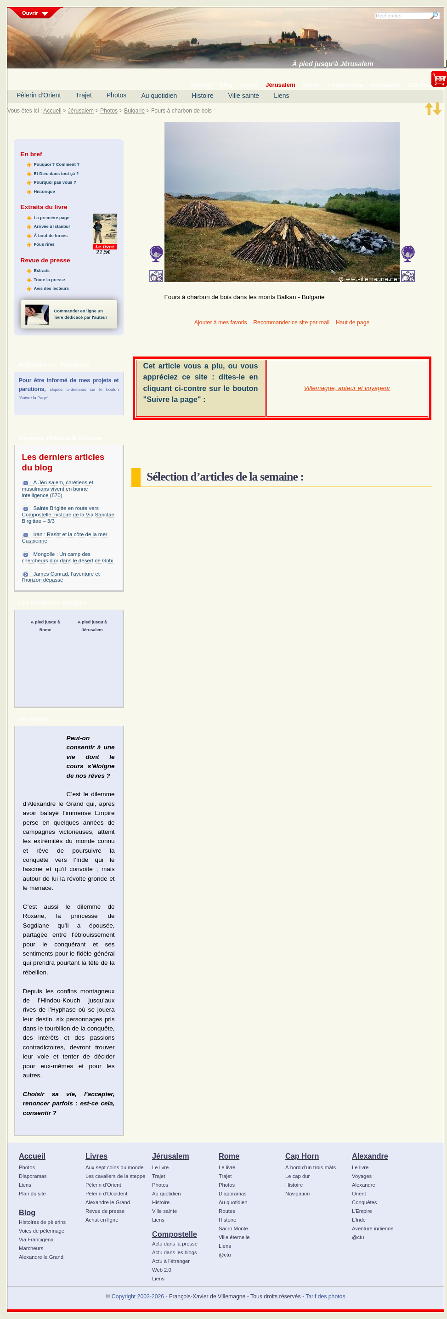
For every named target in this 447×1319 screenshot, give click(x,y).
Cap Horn (302, 1156)
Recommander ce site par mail (291, 322)
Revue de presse (104, 1211)
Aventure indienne (373, 1228)
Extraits (42, 270)
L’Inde (359, 1220)
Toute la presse (49, 279)
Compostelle (174, 1234)
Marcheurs (31, 1248)
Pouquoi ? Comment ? (57, 164)
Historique (44, 191)
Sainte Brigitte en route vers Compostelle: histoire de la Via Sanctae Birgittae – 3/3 (68, 514)
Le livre (160, 1167)
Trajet (84, 95)
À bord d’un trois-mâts (310, 1167)
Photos (117, 95)
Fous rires (44, 244)
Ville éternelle (234, 1237)
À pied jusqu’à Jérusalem (332, 64)
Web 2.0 (161, 1270)
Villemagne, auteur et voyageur (347, 388)
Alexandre (370, 1156)
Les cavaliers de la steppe (115, 1176)
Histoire (202, 95)
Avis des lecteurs (51, 288)
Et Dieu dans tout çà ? (56, 173)
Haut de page (352, 322)
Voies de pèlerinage (41, 1231)
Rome (229, 1156)
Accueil (52, 111)
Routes (227, 1211)
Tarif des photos (325, 1296)
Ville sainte (243, 95)
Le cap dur (297, 1176)
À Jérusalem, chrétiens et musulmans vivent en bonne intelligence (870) (57, 489)
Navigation (297, 1193)
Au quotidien (159, 95)
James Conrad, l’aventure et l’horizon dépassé (61, 577)
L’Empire (362, 1211)
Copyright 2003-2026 (138, 1296)
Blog (27, 1212)
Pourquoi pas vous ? (55, 182)
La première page (51, 217)
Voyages (362, 1176)
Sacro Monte (233, 1228)
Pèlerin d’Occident (106, 1193)
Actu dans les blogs (174, 1252)
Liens (281, 95)
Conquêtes (364, 1202)
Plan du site (32, 1193)
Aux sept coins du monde (114, 1167)
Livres (96, 1156)
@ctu (225, 1254)
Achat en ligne (101, 1220)
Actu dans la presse (175, 1243)
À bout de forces (51, 235)
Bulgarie (134, 111)
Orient (359, 1193)
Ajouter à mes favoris (220, 322)
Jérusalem (81, 111)
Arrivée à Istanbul (52, 226)
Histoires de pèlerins (42, 1222)
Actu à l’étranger (171, 1261)
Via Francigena (36, 1239)
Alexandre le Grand (41, 1257)
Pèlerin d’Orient (39, 95)
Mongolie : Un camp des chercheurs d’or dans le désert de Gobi (67, 557)
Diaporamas (33, 1176)
